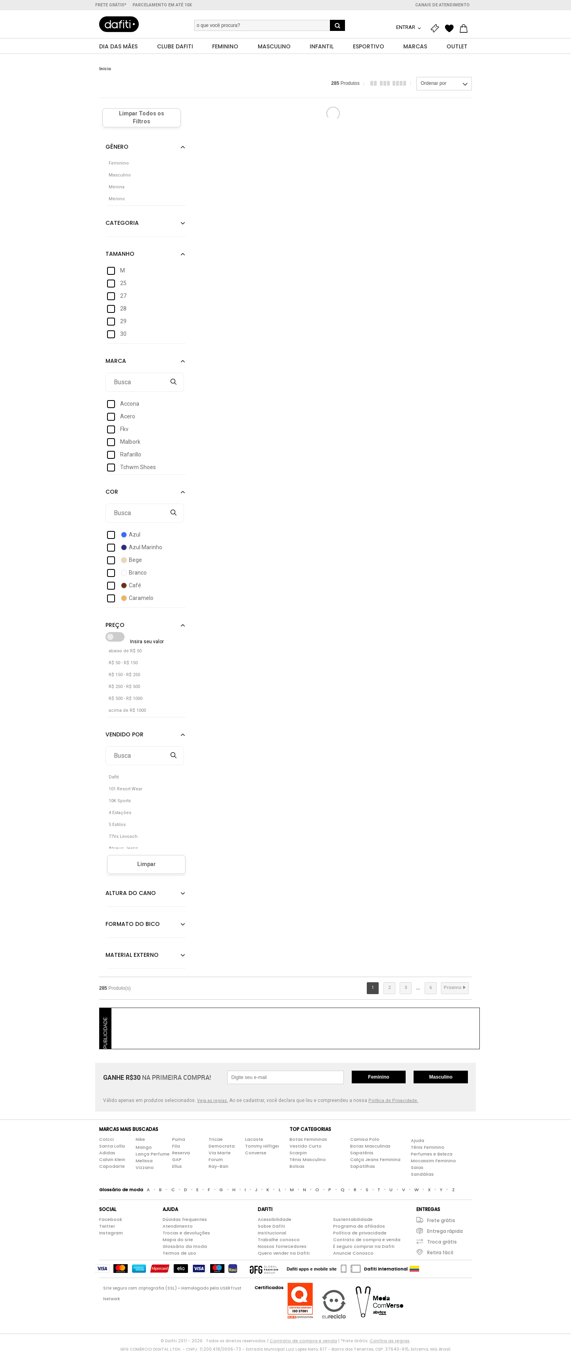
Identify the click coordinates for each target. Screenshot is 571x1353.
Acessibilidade (274, 1220)
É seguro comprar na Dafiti (364, 1247)
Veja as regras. (212, 1101)
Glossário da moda (185, 1247)
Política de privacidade (360, 1233)
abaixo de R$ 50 (125, 651)
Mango (144, 1147)
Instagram (111, 1233)
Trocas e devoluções (186, 1233)
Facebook (110, 1220)
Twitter (107, 1226)
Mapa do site (178, 1240)
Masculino (440, 1077)
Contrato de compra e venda (366, 1240)
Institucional (272, 1233)
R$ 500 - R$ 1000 (125, 698)
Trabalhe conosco (279, 1240)
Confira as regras (390, 1341)
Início (105, 69)
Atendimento (178, 1226)
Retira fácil (440, 1253)
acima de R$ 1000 (127, 710)
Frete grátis (441, 1220)
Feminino (378, 1077)
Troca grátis (442, 1242)
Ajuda (417, 1141)
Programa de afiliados (359, 1226)
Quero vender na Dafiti (284, 1253)
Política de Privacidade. (393, 1101)
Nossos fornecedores (282, 1247)
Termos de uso (179, 1253)
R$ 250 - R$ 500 (124, 687)
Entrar (406, 27)
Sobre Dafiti (271, 1226)
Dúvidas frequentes (185, 1220)
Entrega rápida (445, 1231)
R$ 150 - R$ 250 (124, 675)
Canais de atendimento (442, 5)
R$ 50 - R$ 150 (123, 663)
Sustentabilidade (353, 1220)
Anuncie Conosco (353, 1253)
